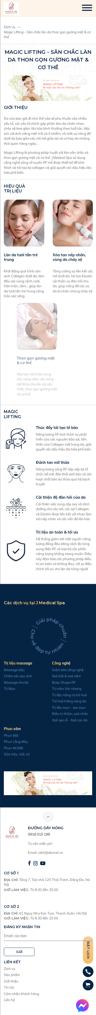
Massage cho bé (13, 682)
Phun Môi (8, 735)
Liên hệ (9, 1000)
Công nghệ (58, 663)
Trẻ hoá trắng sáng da (66, 701)
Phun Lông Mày (13, 742)
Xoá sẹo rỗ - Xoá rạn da (67, 720)
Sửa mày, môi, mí (14, 754)
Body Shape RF (61, 682)
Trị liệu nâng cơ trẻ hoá (66, 695)
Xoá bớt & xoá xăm (63, 676)
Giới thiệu (11, 981)
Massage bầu (11, 670)
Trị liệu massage (15, 663)
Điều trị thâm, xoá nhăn (67, 714)
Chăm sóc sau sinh (15, 676)
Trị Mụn (7, 688)
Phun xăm (9, 728)
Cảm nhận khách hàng (21, 994)
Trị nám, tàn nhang (64, 688)
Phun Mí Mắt (11, 748)
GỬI (19, 952)
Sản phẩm (12, 975)
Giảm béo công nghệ (65, 670)
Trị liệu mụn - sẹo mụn (66, 707)
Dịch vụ (9, 27)
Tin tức (9, 987)
